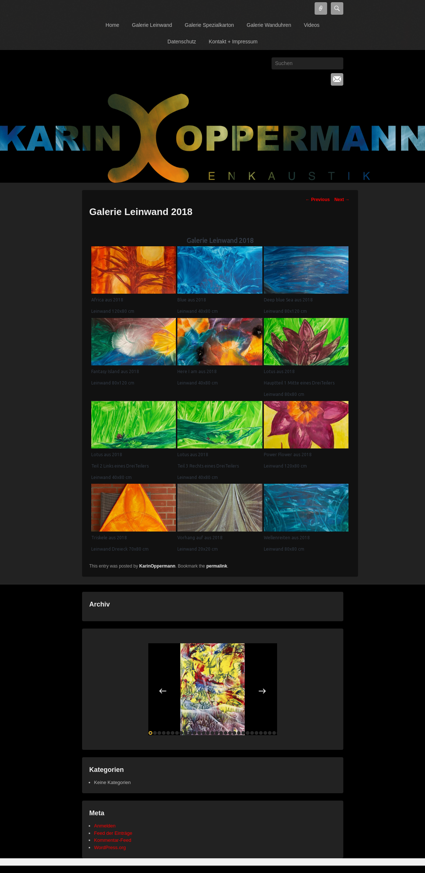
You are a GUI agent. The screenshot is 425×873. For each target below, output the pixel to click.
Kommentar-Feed (112, 840)
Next (342, 199)
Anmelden (105, 826)
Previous (317, 199)
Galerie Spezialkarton (209, 25)
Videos (312, 25)
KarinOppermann (157, 566)
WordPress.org (110, 847)
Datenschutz (181, 41)
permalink (216, 566)
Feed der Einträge (113, 833)
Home (112, 25)
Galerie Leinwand (152, 25)
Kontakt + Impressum (233, 41)
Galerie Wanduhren (269, 25)
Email (337, 79)
